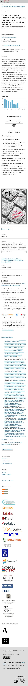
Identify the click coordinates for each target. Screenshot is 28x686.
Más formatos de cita (7, 251)
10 (10, 439)
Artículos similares (7, 337)
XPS (10, 229)
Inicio (2, 5)
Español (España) (6, 474)
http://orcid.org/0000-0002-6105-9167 (8, 37)
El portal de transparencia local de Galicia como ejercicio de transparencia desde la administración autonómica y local (15, 383)
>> (12, 439)
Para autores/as (5, 461)
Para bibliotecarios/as (7, 463)
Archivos (8, 5)
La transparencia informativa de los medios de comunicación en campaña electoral (15, 409)
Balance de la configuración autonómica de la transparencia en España (15, 341)
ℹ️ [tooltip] (20, 116)
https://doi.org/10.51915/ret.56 (12, 45)
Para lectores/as (5, 458)
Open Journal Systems (7, 480)
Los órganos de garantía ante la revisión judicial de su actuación (14, 430)
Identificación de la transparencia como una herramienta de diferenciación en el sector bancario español (14, 362)
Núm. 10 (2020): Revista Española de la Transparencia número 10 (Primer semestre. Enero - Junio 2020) (13, 7)
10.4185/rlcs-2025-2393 (8, 330)
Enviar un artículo (7, 449)
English (4, 472)
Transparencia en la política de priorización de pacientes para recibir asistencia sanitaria (15, 419)
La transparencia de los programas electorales (15, 399)
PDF (5, 229)
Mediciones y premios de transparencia (13, 349)
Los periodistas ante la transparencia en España (13, 372)
